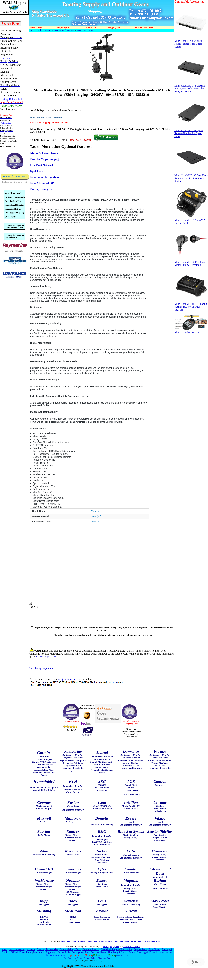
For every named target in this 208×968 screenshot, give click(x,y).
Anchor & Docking (17, 949)
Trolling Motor (43, 30)
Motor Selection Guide (44, 153)
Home (32, 30)
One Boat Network (42, 165)
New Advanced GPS (42, 183)
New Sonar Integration (44, 177)
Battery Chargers (41, 189)
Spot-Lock (36, 171)
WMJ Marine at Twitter (125, 941)
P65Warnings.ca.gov (46, 656)
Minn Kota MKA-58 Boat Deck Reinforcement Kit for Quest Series (191, 177)
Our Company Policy (73, 958)
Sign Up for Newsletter (15, 176)
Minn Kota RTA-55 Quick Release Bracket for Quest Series (191, 42)
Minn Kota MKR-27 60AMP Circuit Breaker (191, 220)
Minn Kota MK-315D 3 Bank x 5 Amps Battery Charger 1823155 (191, 305)
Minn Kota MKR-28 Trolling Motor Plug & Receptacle (191, 262)
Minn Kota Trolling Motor (63, 30)
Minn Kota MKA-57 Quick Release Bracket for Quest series (191, 132)
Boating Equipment (111, 946)
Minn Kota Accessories (191, 330)
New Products (122, 955)
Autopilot (31, 949)
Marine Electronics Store (149, 941)
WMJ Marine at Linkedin (100, 941)
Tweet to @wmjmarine (41, 668)
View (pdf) (96, 511)
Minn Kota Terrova (85, 30)
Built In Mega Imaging (44, 159)
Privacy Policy (90, 958)
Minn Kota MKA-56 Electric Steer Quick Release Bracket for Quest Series (191, 87)
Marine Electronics (131, 946)
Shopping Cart (104, 958)
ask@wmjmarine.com (69, 679)
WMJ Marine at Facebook (73, 941)
